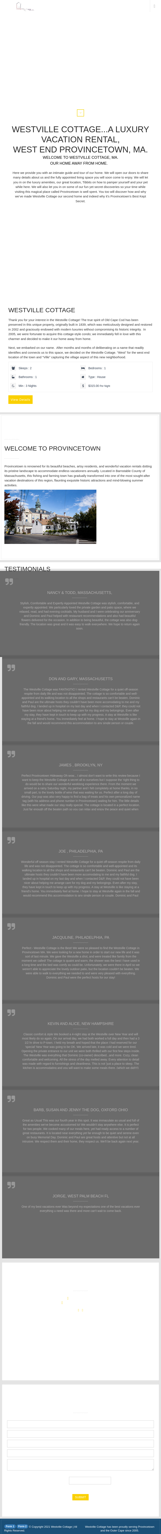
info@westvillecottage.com (83, 1303)
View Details (20, 399)
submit (80, 1497)
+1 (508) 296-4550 (83, 1298)
